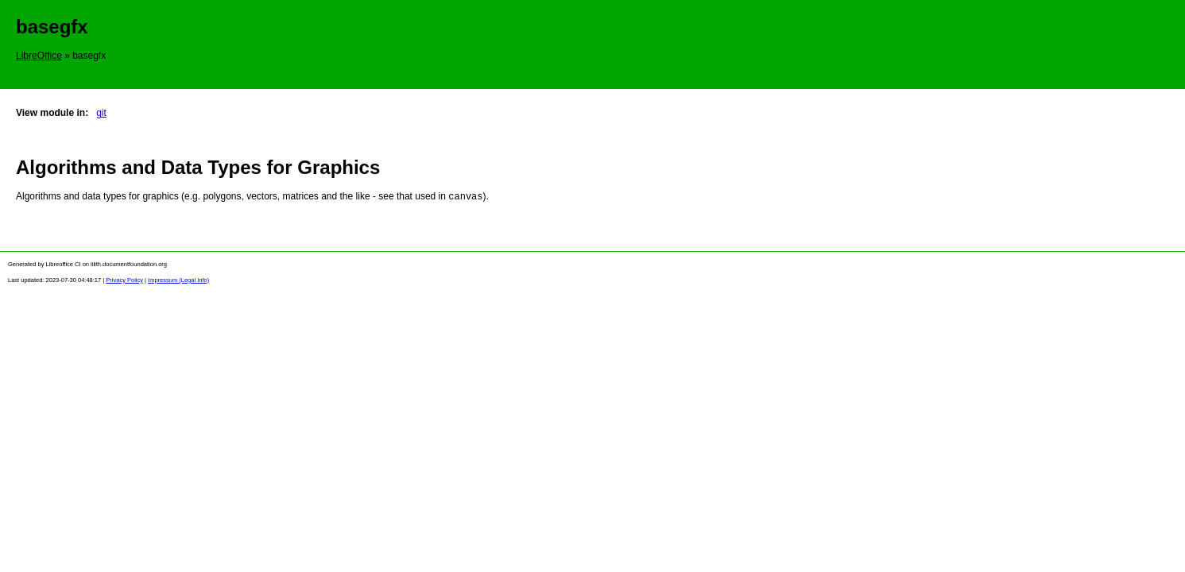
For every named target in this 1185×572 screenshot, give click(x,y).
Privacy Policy (124, 279)
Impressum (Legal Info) (178, 279)
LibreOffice (39, 55)
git (101, 112)
